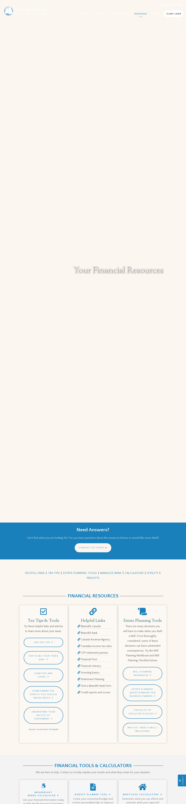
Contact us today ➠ (93, 548)
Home (74, 14)
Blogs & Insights (121, 14)
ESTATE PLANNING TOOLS (80, 573)
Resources (140, 14)
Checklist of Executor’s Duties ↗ (143, 712)
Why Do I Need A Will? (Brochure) (142, 729)
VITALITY (152, 573)
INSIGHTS (93, 577)
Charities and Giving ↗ (43, 675)
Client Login (173, 14)
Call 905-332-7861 (171, 4)
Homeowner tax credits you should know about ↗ (43, 694)
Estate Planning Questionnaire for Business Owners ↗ (143, 692)
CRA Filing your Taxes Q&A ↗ (43, 658)
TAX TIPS (54, 573)
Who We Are (87, 14)
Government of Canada (47, 729)
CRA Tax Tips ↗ (43, 642)
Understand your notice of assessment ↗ (43, 715)
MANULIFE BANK (110, 573)
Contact (155, 14)
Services (102, 14)
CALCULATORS (134, 573)
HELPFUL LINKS (35, 573)
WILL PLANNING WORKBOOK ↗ (142, 673)
